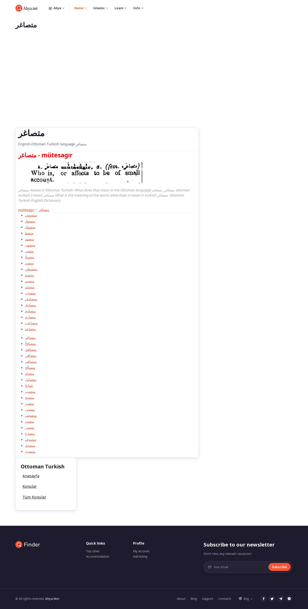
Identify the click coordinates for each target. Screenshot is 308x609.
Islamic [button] (99, 8)
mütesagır (26, 209)
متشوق (30, 221)
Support (207, 599)
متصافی (31, 361)
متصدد (29, 421)
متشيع (29, 275)
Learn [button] (119, 8)
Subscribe (279, 567)
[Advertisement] (154, 85)
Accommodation (97, 556)
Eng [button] (244, 599)
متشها (29, 233)
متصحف (31, 415)
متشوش (31, 215)
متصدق (30, 445)
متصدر (29, 427)
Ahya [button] (59, 8)
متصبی (30, 409)
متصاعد (30, 329)
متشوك (30, 227)
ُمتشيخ (29, 257)
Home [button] (78, 8)
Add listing (140, 556)
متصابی (30, 293)
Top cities (92, 551)
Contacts (224, 599)
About (181, 599)
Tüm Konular (34, 497)
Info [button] (136, 8)
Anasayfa (30, 475)
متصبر (29, 403)
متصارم (30, 317)
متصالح (30, 367)
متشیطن (31, 269)
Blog (194, 599)
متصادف (31, 299)
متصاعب (31, 323)
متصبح (29, 397)
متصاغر (43, 209)
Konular (29, 486)
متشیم (29, 281)
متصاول (30, 379)
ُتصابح (29, 385)
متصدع (30, 433)
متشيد (29, 263)
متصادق (30, 305)
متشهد (29, 239)
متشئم (29, 287)
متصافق (31, 349)
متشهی (30, 245)
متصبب (30, 391)
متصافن (30, 355)
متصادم (30, 311)
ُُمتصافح (30, 343)
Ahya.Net (52, 599)
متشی (29, 251)
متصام (29, 373)
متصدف (30, 439)
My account (141, 551)
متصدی (30, 451)
